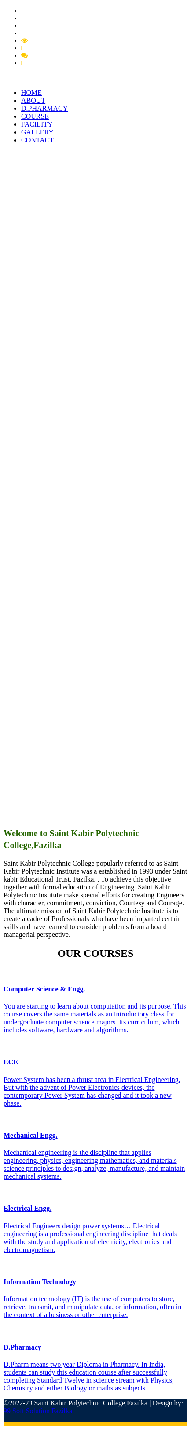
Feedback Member (54, 55)
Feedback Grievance (52, 47)
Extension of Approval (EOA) (60, 32)
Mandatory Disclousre (58, 40)
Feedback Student (48, 62)
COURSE (35, 116)
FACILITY (37, 124)
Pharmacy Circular (46, 18)
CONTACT (37, 140)
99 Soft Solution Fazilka (38, 1411)
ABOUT (33, 100)
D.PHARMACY (44, 108)
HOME (31, 92)
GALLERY (37, 132)
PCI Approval (39, 25)
